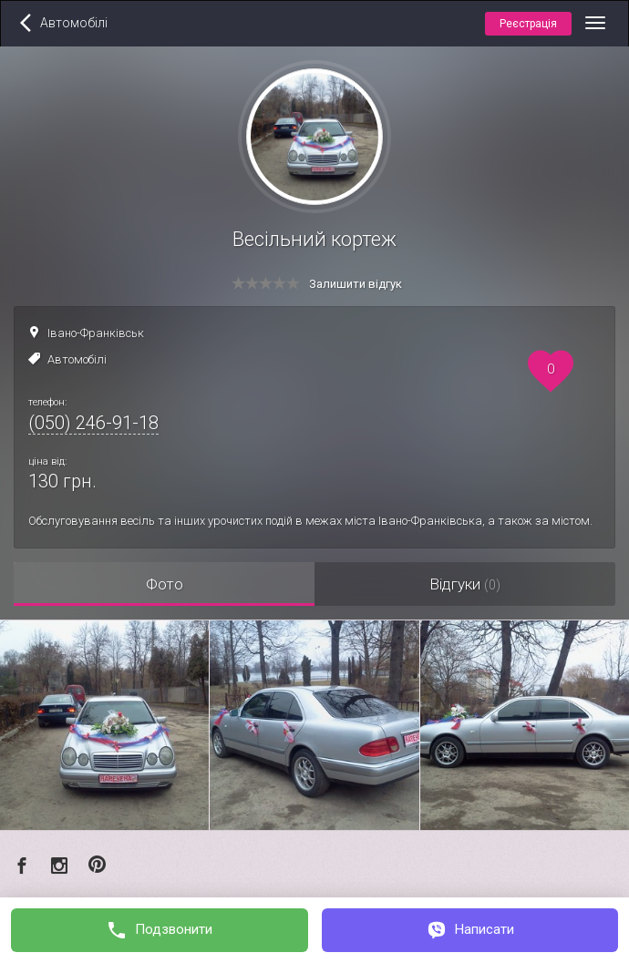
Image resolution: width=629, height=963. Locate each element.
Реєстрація (528, 23)
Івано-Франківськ (95, 333)
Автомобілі (77, 359)
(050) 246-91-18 (93, 423)
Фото (164, 584)
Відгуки (464, 584)
